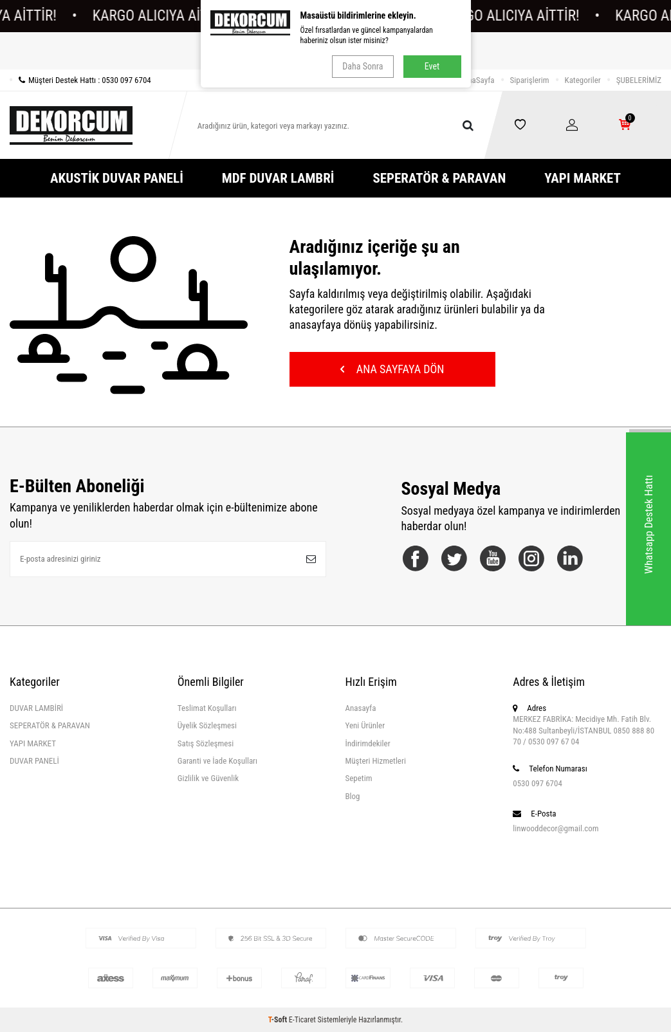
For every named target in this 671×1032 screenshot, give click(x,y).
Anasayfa (360, 708)
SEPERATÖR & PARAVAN (439, 178)
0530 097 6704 (537, 783)
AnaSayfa (479, 80)
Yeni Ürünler (365, 725)
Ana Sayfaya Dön (392, 369)
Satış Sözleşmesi (206, 743)
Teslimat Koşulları (207, 708)
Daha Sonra (362, 66)
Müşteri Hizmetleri (375, 761)
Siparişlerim (529, 80)
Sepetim (358, 778)
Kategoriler (583, 80)
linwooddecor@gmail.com (555, 828)
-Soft (278, 1019)
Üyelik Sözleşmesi (207, 725)
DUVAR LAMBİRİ (36, 708)
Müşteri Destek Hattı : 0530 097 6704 (80, 80)
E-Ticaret (302, 1019)
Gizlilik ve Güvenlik (208, 778)
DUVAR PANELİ (34, 761)
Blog (352, 796)
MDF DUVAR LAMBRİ (278, 178)
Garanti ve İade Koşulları (217, 761)
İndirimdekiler (368, 743)
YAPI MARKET (582, 178)
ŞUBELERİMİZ (638, 80)
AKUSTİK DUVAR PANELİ (116, 178)
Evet (432, 66)
